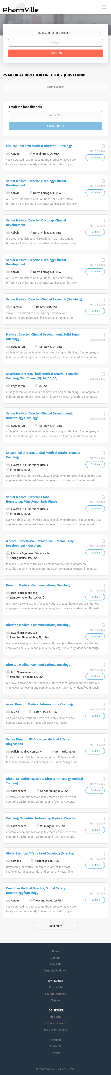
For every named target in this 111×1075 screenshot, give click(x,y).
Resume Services (55, 1023)
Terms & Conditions (55, 970)
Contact (55, 958)
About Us (55, 964)
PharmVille (69, 1069)
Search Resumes (55, 993)
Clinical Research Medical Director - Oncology (39, 146)
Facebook (55, 1040)
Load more (55, 926)
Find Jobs (55, 53)
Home (55, 951)
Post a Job (55, 987)
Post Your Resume (55, 1029)
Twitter (55, 1053)
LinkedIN (55, 1046)
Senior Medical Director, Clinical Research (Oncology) (44, 299)
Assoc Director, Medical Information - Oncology (39, 704)
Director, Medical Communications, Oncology (38, 585)
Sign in (55, 1000)
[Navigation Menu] (104, 7)
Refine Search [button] (55, 87)
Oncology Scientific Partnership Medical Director (41, 818)
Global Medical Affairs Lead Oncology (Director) (40, 853)
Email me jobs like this (25, 107)
